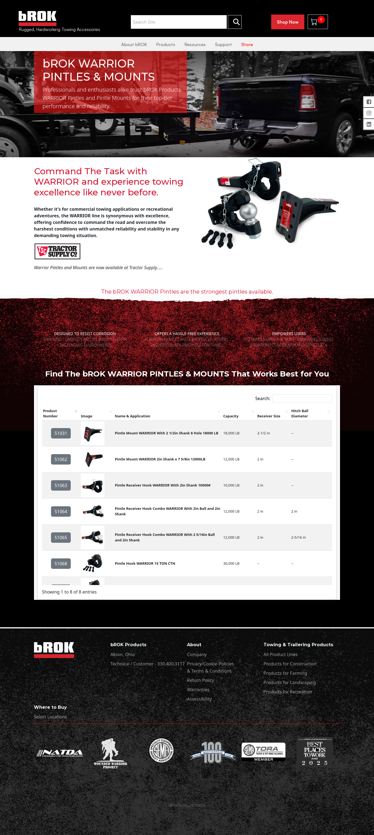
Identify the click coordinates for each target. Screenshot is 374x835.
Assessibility (199, 699)
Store (247, 44)
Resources (195, 44)
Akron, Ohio (122, 654)
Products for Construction (290, 664)
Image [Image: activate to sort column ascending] (86, 416)
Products (165, 44)
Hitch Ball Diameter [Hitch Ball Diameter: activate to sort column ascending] (299, 413)
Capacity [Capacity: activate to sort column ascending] (231, 416)
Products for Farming (285, 673)
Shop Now (288, 22)
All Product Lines (281, 654)
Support (223, 44)
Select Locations (50, 717)
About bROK (134, 44)
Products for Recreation (288, 692)
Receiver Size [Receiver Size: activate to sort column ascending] (268, 416)
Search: (293, 398)
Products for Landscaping (290, 682)
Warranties (198, 690)
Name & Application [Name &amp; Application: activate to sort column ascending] (132, 416)
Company (197, 654)
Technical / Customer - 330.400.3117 (147, 664)
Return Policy (200, 680)
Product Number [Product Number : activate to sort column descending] (50, 413)
